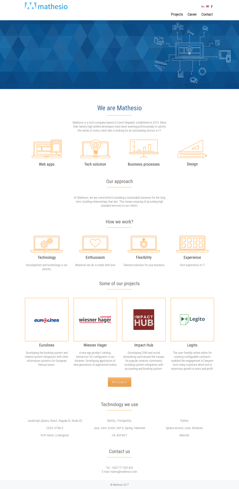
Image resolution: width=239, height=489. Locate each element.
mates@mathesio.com (123, 472)
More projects (119, 382)
